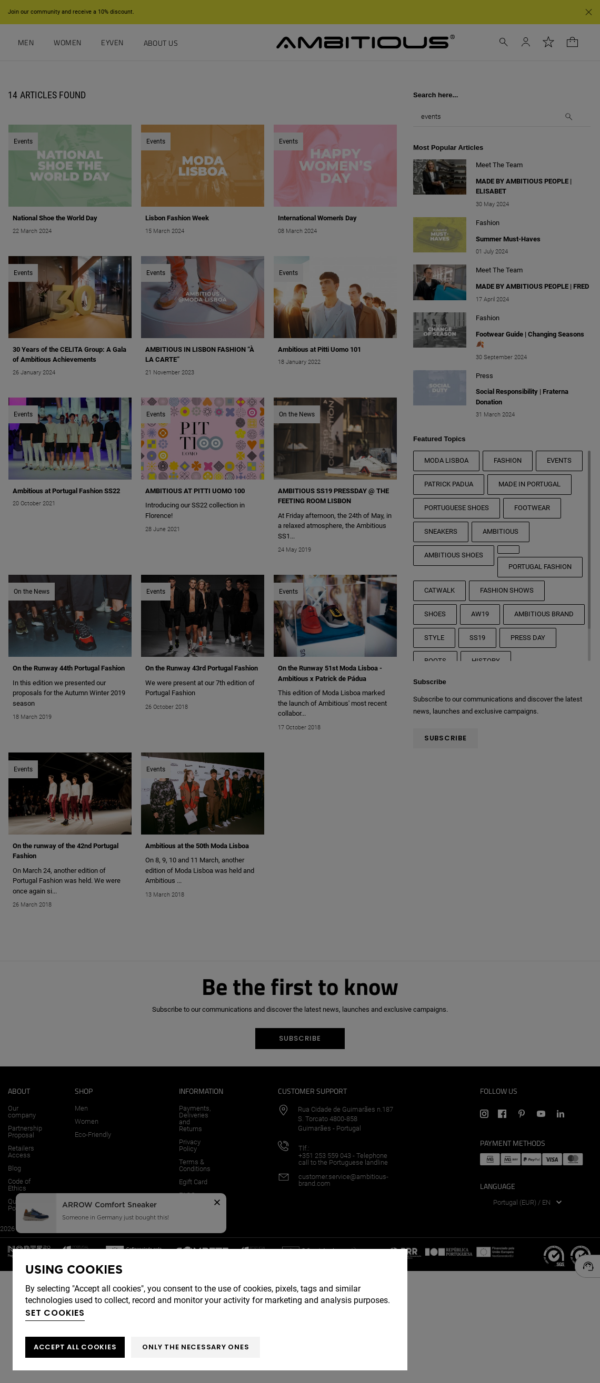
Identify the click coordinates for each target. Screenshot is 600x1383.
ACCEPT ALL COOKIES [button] (75, 1347)
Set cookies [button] (55, 1313)
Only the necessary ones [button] (195, 1347)
